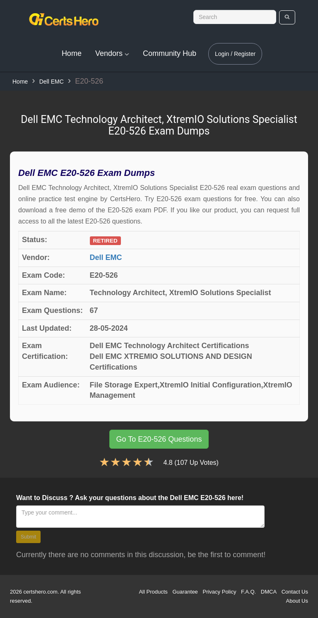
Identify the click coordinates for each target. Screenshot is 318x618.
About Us (297, 601)
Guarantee (185, 592)
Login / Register (235, 53)
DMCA (269, 592)
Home (72, 53)
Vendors (112, 53)
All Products (153, 592)
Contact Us (295, 592)
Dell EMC (51, 81)
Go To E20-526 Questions (159, 439)
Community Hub (169, 53)
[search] (287, 17)
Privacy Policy (219, 592)
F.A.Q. (248, 592)
